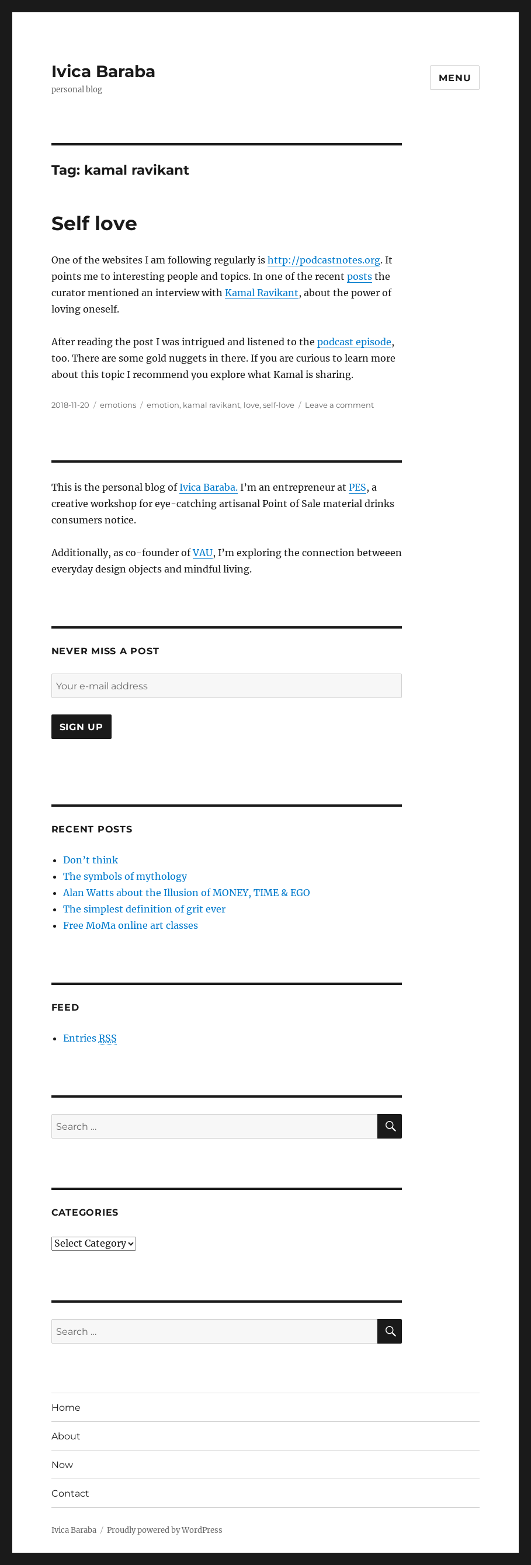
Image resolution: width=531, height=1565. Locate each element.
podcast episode (354, 342)
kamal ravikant (211, 405)
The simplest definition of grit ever (144, 909)
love (251, 405)
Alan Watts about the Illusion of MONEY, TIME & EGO (186, 892)
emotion (163, 405)
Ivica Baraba (103, 71)
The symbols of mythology (125, 876)
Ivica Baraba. (208, 487)
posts (359, 276)
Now (62, 1464)
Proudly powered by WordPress (165, 1530)
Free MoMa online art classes (130, 925)
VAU (203, 552)
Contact (70, 1493)
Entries (90, 1038)
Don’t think (90, 860)
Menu (455, 78)
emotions (118, 405)
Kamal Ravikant (262, 293)
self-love (278, 405)
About (66, 1436)
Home (66, 1407)
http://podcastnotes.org (324, 260)
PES (357, 487)
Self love (94, 223)
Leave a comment (339, 405)
